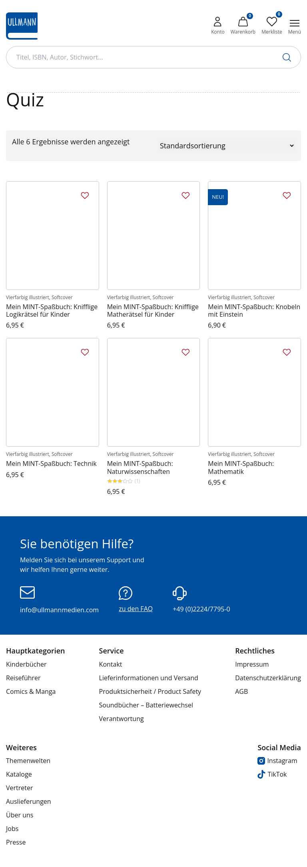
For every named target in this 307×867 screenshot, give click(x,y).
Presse (16, 842)
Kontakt (110, 664)
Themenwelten (28, 760)
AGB (241, 691)
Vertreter (19, 787)
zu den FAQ (136, 599)
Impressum (252, 664)
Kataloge (19, 774)
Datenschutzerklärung (268, 677)
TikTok (272, 774)
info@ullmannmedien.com (59, 600)
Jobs (12, 828)
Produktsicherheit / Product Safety (150, 691)
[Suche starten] (287, 57)
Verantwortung (121, 718)
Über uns (19, 815)
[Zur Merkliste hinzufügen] (84, 195)
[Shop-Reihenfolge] (226, 145)
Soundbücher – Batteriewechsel (146, 705)
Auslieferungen (28, 801)
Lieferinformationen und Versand (148, 677)
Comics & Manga (31, 691)
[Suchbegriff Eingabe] (153, 57)
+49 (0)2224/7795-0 (201, 599)
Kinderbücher (26, 664)
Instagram (277, 760)
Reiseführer (23, 677)
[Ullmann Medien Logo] (22, 26)
